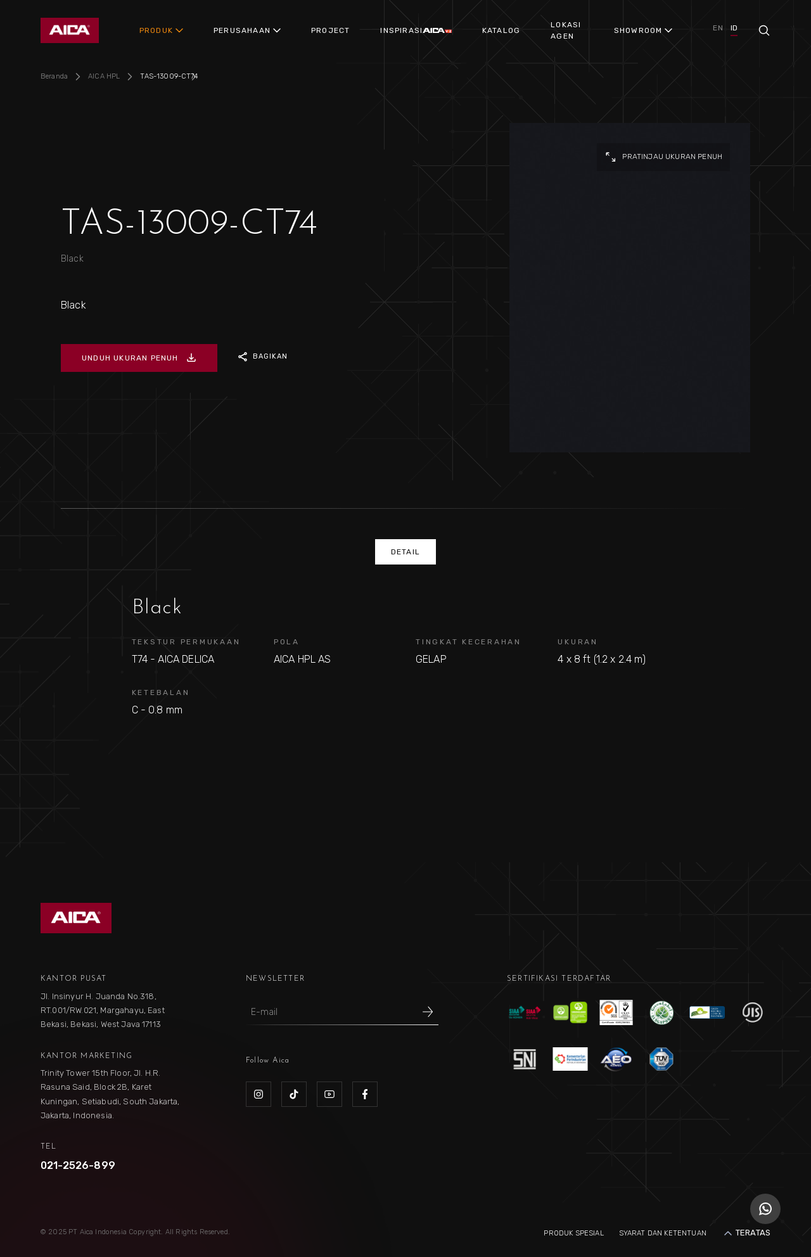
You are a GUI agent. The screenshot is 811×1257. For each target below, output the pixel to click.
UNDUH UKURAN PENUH (139, 358)
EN (717, 27)
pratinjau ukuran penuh (663, 157)
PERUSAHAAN (242, 30)
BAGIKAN (263, 357)
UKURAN (578, 641)
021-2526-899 (78, 1165)
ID (734, 27)
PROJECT (330, 30)
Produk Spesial (573, 1233)
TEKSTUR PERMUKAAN (186, 641)
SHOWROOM (638, 30)
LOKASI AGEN (566, 30)
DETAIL (405, 551)
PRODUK (156, 30)
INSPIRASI (401, 30)
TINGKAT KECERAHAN (468, 641)
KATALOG (501, 30)
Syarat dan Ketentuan (662, 1233)
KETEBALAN (161, 692)
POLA (287, 641)
